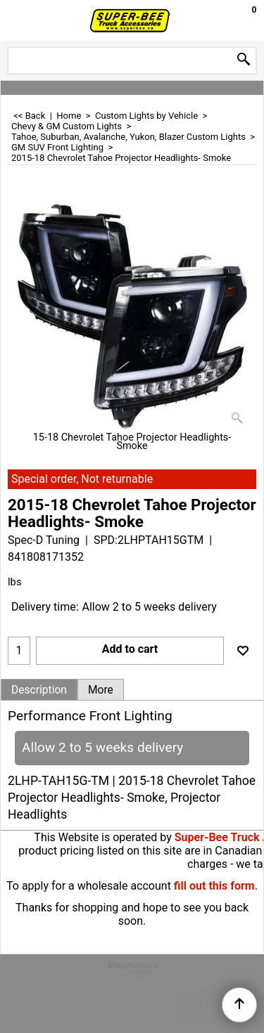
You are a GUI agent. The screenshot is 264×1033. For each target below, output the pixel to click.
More (100, 690)
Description (39, 690)
